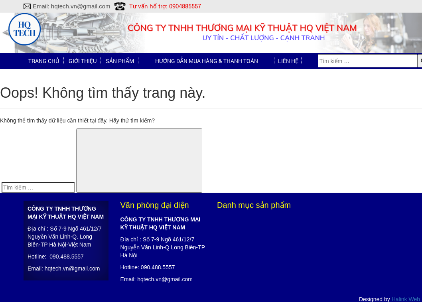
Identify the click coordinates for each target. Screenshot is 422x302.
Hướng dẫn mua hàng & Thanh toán (206, 61)
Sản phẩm (120, 61)
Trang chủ (43, 61)
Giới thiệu (83, 61)
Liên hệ (288, 61)
